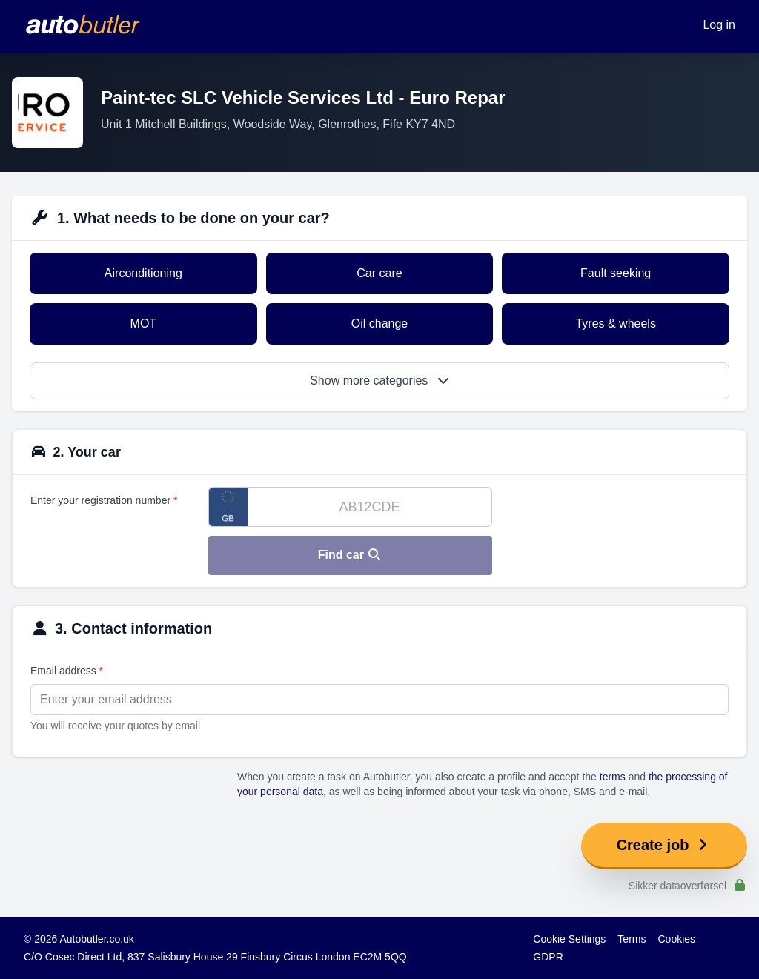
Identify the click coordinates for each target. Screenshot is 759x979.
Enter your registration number (103, 500)
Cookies (676, 939)
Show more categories (379, 380)
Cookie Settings (569, 939)
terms (613, 777)
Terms (631, 939)
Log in (719, 25)
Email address (66, 671)
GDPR (548, 957)
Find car (350, 554)
